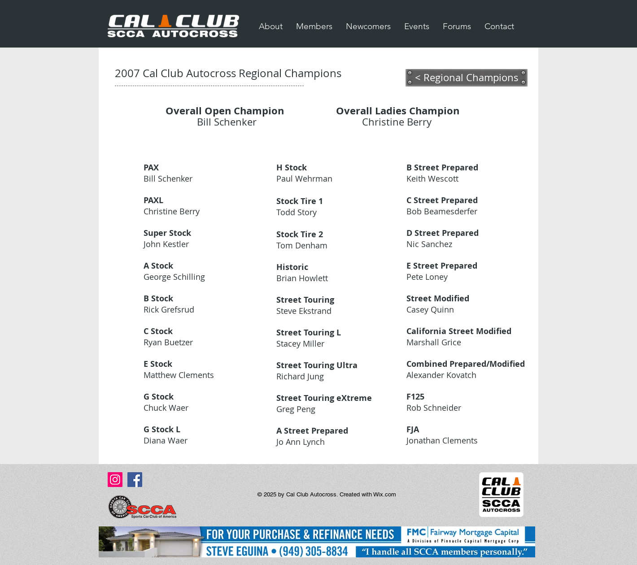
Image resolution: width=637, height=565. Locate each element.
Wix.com (384, 494)
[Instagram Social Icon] (115, 479)
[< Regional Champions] (467, 78)
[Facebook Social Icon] (134, 479)
